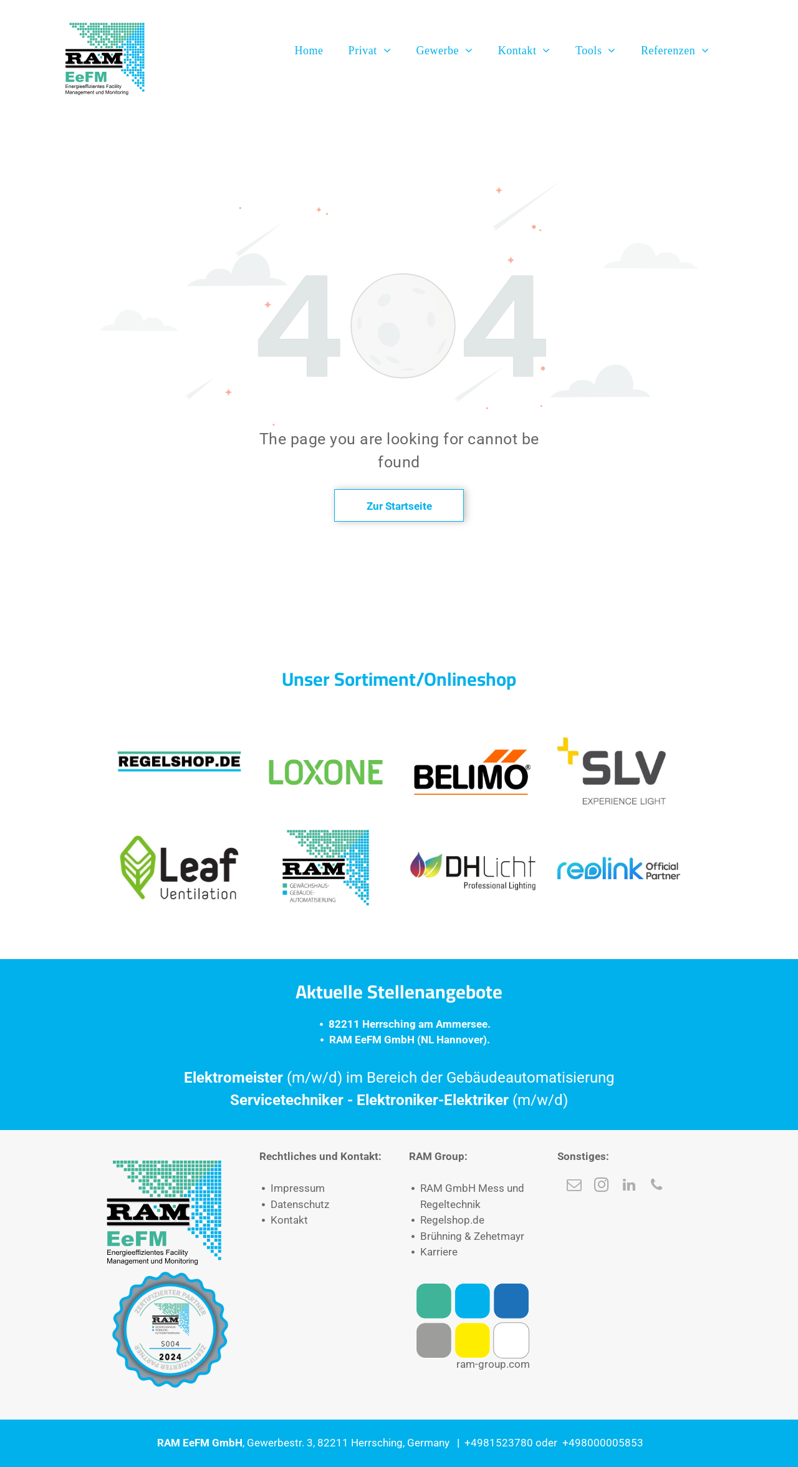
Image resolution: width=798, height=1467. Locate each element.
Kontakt (289, 1220)
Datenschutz (300, 1204)
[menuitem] (308, 51)
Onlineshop (470, 678)
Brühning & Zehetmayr (472, 1236)
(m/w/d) (540, 1100)
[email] (574, 1186)
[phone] (656, 1186)
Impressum (298, 1188)
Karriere (439, 1251)
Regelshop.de (452, 1220)
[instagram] (601, 1186)
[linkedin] (629, 1186)
